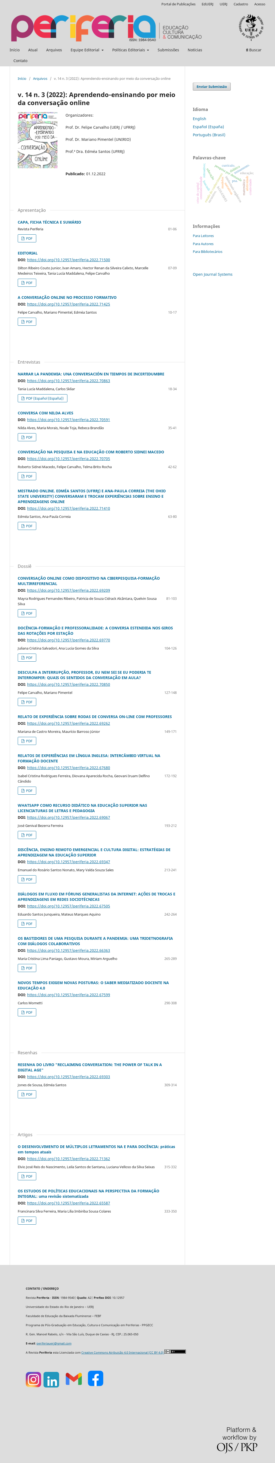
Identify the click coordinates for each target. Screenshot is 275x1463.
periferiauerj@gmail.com (54, 1343)
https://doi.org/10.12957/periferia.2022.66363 (68, 950)
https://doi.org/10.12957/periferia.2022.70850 (68, 684)
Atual (33, 49)
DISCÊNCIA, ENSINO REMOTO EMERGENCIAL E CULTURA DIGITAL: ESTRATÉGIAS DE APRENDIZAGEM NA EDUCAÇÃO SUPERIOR (94, 852)
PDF (28, 238)
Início (15, 49)
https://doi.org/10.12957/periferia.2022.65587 (68, 1203)
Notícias (195, 49)
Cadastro (241, 4)
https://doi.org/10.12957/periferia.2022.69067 (68, 817)
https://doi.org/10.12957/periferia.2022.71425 (68, 304)
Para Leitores (203, 235)
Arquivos (54, 49)
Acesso (259, 4)
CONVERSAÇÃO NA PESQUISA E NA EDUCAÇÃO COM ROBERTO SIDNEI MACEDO (91, 451)
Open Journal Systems (213, 274)
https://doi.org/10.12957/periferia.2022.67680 (68, 767)
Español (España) (208, 126)
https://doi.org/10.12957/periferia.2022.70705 (68, 458)
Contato (20, 60)
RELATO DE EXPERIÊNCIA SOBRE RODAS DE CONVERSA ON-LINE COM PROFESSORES (95, 716)
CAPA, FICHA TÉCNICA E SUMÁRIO (49, 222)
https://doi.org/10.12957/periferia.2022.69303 (68, 1076)
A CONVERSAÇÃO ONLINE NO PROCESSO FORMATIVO (67, 297)
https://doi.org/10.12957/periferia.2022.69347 (68, 861)
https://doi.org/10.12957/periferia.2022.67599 (68, 994)
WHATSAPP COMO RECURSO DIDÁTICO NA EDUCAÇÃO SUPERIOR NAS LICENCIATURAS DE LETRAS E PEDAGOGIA (82, 808)
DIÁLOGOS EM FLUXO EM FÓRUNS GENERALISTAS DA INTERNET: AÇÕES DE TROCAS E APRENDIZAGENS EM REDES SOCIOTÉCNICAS (96, 896)
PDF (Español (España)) (44, 398)
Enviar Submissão (212, 86)
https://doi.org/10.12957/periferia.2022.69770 (68, 640)
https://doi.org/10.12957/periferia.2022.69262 (68, 723)
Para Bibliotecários (207, 251)
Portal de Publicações (178, 4)
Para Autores (203, 243)
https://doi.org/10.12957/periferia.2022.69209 (68, 590)
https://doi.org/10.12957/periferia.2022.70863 (68, 380)
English (199, 118)
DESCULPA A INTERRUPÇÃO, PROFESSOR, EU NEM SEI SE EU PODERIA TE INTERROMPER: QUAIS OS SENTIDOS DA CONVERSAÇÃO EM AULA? (84, 675)
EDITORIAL (28, 253)
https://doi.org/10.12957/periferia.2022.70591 (68, 419)
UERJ (223, 4)
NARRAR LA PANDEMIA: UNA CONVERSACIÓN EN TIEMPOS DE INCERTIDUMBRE (91, 373)
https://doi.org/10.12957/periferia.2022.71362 (68, 1158)
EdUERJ (208, 4)
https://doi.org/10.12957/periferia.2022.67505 (68, 906)
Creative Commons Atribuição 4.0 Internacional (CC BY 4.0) (122, 1352)
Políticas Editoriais (129, 49)
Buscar (254, 49)
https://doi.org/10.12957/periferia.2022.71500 (68, 259)
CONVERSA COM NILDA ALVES (45, 412)
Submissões (168, 49)
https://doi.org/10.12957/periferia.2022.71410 (68, 508)
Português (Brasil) (209, 134)
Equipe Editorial (85, 49)
